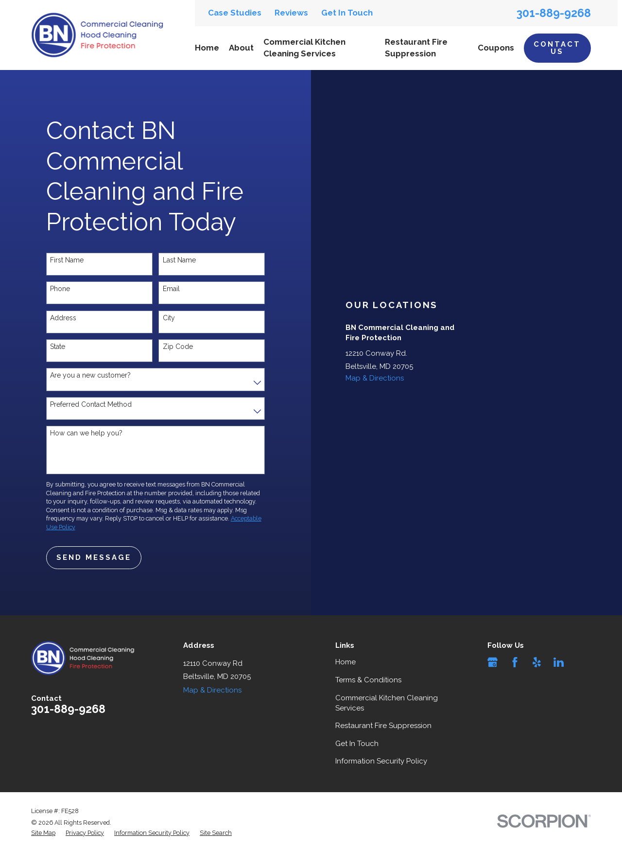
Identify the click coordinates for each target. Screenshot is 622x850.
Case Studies (234, 12)
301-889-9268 (554, 12)
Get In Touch (347, 12)
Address (63, 318)
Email (171, 289)
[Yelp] (537, 662)
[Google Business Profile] (492, 662)
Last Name (179, 260)
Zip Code (178, 346)
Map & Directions (375, 378)
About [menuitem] (241, 47)
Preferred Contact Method (91, 404)
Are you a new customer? (90, 375)
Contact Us (557, 48)
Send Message (93, 557)
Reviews (291, 12)
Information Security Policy (381, 761)
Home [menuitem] (207, 47)
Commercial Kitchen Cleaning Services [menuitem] (304, 47)
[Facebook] (515, 662)
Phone (60, 289)
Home (345, 662)
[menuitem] (43, 833)
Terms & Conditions (368, 680)
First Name (67, 260)
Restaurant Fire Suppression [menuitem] (416, 47)
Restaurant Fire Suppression (383, 725)
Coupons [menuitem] (496, 47)
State (57, 346)
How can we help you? (86, 433)
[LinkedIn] (558, 662)
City (169, 318)
